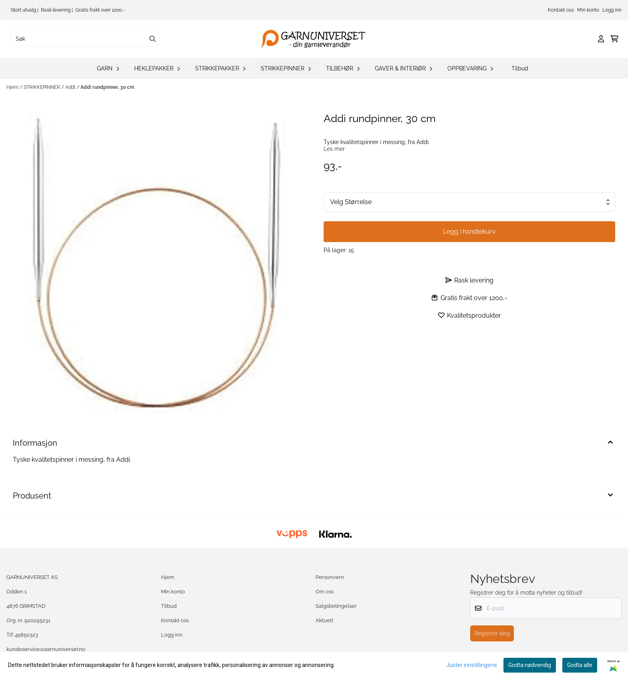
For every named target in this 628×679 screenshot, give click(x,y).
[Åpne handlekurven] (614, 39)
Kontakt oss (561, 10)
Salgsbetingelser (336, 606)
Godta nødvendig (529, 665)
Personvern (330, 577)
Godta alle (579, 665)
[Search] (152, 39)
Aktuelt (324, 620)
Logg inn (612, 10)
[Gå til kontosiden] (601, 39)
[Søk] (85, 38)
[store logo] (316, 39)
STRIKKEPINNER (42, 87)
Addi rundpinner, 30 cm (107, 87)
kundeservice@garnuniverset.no (45, 649)
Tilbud (519, 68)
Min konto (588, 10)
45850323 (26, 635)
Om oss (325, 592)
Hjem (13, 87)
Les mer (334, 149)
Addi (70, 87)
